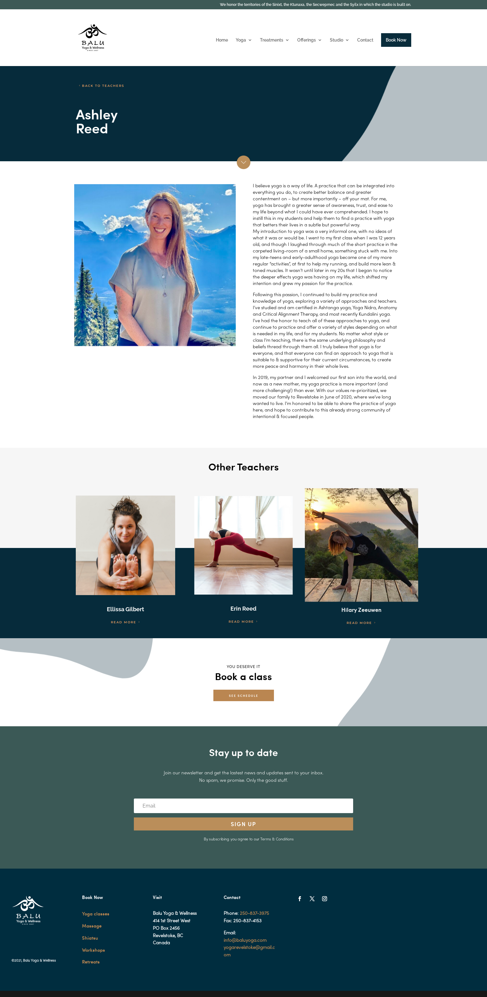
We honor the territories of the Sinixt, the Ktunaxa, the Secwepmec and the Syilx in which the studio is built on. (315, 5)
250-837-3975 (254, 913)
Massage (92, 925)
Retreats (91, 961)
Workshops (93, 949)
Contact (365, 40)
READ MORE (123, 622)
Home (222, 40)
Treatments (271, 40)
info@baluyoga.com (245, 940)
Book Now (396, 40)
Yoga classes (95, 913)
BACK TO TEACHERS (103, 86)
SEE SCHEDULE (243, 695)
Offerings (306, 40)
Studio (336, 40)
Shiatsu (90, 937)
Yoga (241, 40)
